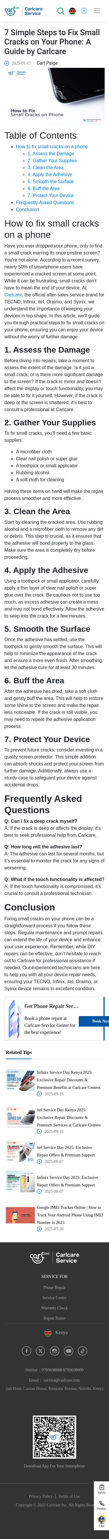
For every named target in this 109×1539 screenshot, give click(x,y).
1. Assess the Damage (51, 153)
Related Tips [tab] (19, 1052)
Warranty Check (54, 1308)
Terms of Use (69, 1496)
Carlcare (13, 294)
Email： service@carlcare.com (54, 1380)
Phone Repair (55, 1287)
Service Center (54, 1298)
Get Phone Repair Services (54, 1006)
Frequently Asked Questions (45, 202)
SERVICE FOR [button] (54, 1276)
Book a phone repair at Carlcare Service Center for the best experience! (49, 1025)
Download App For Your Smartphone (54, 1466)
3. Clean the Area (46, 167)
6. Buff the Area (44, 188)
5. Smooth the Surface (51, 181)
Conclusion (27, 209)
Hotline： (55, 1370)
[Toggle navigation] (97, 11)
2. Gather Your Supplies (52, 160)
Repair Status (54, 1318)
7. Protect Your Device (51, 195)
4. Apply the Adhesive (50, 174)
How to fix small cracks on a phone (52, 146)
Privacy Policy (41, 1496)
